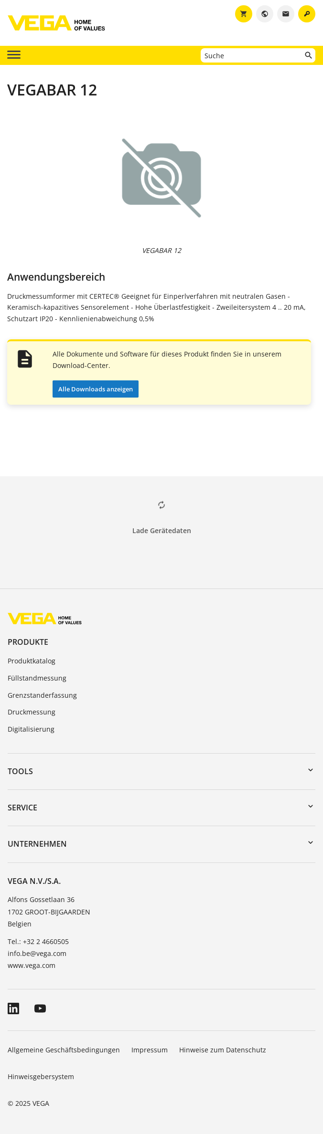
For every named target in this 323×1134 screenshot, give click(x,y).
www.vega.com (31, 965)
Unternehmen (37, 844)
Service (22, 807)
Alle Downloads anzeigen (95, 389)
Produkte (28, 642)
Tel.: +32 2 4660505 (38, 941)
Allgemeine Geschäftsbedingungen (64, 1049)
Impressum (149, 1049)
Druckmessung (31, 711)
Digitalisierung (31, 729)
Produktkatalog (31, 660)
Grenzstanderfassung (42, 695)
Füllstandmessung (37, 677)
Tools (20, 771)
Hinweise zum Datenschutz (222, 1049)
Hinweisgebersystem (41, 1076)
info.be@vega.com (37, 953)
